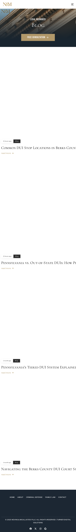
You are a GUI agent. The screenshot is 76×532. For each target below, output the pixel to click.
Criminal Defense (34, 497)
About (20, 497)
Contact (62, 497)
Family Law (50, 497)
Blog (17, 141)
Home (12, 497)
